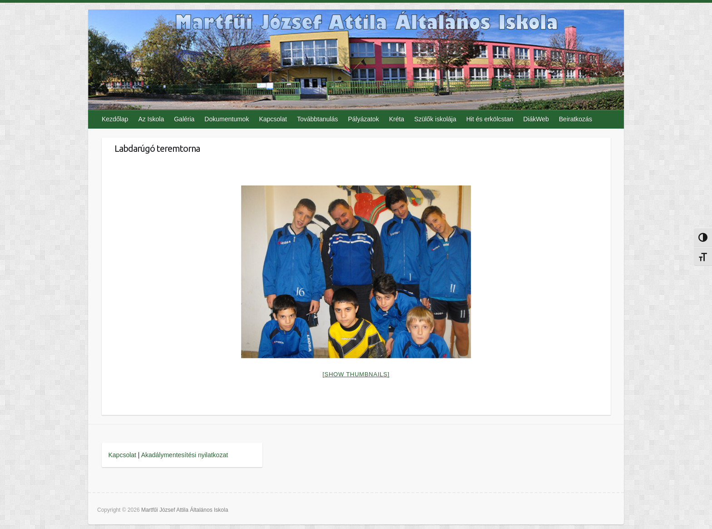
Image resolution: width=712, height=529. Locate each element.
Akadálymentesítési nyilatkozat (184, 455)
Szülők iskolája (435, 119)
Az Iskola (151, 119)
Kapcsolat (273, 119)
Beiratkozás (575, 119)
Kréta (396, 119)
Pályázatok (363, 119)
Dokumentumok (226, 119)
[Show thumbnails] (356, 374)
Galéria (184, 119)
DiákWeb (536, 119)
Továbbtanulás (317, 119)
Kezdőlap (115, 119)
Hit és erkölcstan (489, 119)
